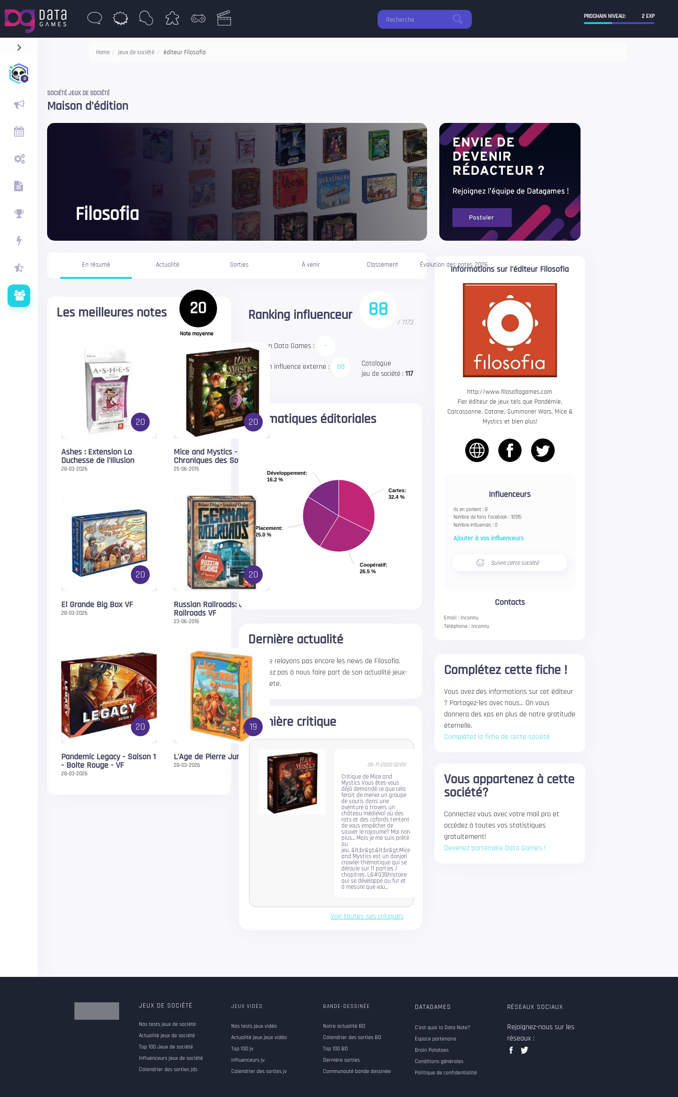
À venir (311, 264)
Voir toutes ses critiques (367, 916)
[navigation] (19, 45)
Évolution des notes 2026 (454, 264)
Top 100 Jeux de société (166, 1047)
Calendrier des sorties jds (168, 1070)
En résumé (96, 264)
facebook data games (513, 1053)
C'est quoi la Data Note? (442, 1028)
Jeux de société (166, 1005)
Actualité (167, 264)
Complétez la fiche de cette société (497, 737)
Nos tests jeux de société (167, 1024)
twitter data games (524, 1053)
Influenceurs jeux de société (171, 1058)
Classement (382, 264)
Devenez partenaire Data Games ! (495, 848)
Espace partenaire (435, 1039)
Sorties (239, 264)
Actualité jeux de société (167, 1036)
